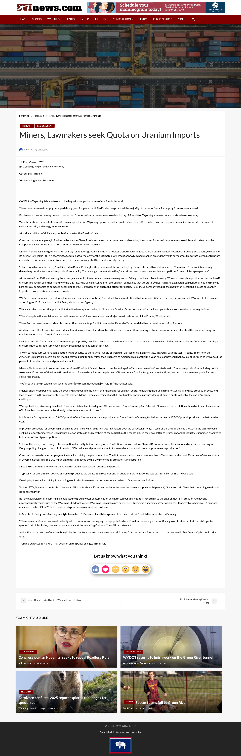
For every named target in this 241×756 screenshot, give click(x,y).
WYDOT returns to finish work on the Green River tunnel (168, 657)
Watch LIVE (54, 19)
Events (85, 19)
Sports (37, 19)
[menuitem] (22, 19)
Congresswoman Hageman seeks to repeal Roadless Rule (63, 657)
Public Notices (162, 19)
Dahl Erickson (130, 708)
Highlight (39, 116)
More (181, 19)
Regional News (45, 126)
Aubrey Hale (25, 663)
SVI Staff (29, 149)
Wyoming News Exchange (136, 663)
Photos (142, 19)
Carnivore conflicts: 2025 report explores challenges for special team (62, 700)
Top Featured (28, 652)
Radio (71, 19)
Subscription (122, 19)
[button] (193, 19)
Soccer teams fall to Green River (161, 702)
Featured (26, 692)
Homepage (24, 116)
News (22, 19)
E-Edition (101, 19)
